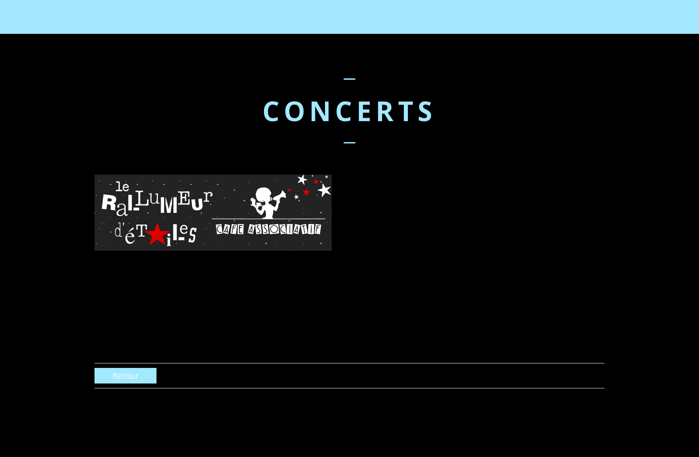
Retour (125, 375)
